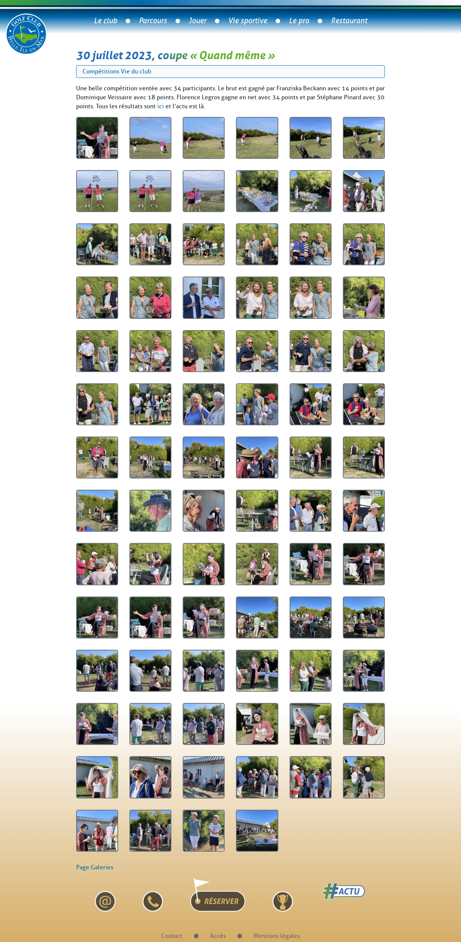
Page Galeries (94, 867)
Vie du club (136, 71)
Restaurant (349, 20)
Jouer (197, 20)
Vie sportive (247, 20)
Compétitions (101, 71)
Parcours (153, 20)
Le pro (299, 20)
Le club (105, 20)
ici (160, 106)
